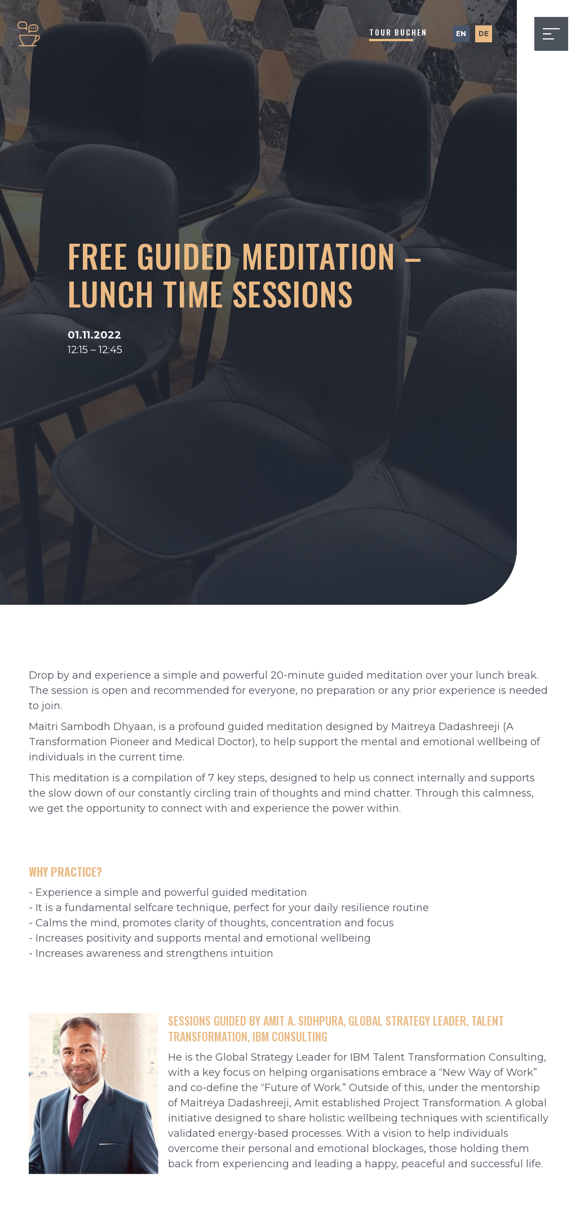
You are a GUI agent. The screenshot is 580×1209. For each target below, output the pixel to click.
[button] (551, 34)
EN (461, 33)
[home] (29, 34)
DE (484, 33)
